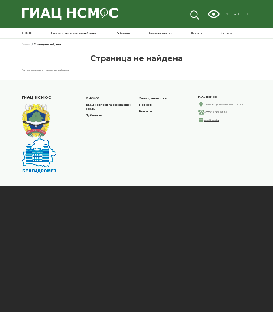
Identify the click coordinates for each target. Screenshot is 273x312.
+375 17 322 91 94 (160, 147)
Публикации (214, 32)
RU (243, 13)
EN (235, 13)
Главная (6, 41)
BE (251, 13)
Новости (241, 32)
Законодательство (228, 32)
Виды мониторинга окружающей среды (187, 32)
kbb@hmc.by (158, 159)
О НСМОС (163, 32)
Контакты (250, 32)
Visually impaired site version (225, 14)
